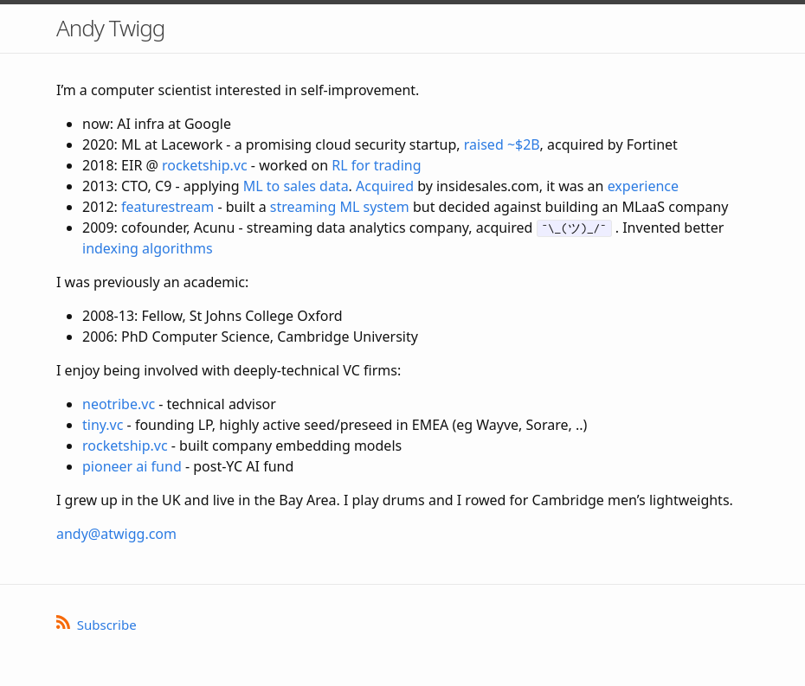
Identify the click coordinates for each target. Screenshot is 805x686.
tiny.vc (102, 424)
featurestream (167, 206)
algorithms (177, 248)
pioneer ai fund (132, 466)
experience (643, 186)
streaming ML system (339, 206)
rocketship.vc (205, 165)
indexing (110, 248)
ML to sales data (296, 186)
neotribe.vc (118, 404)
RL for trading (376, 165)
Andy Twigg (110, 27)
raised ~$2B (502, 144)
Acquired (385, 186)
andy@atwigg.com (116, 533)
